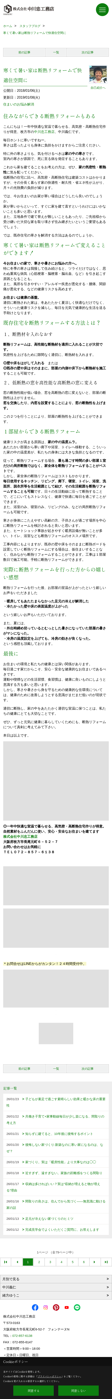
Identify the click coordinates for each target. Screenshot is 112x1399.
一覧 (56, 52)
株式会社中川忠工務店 (20, 836)
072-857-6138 (22, 1335)
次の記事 (88, 52)
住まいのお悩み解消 (18, 104)
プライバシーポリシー (49, 1376)
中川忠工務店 (44, 132)
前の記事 (24, 52)
